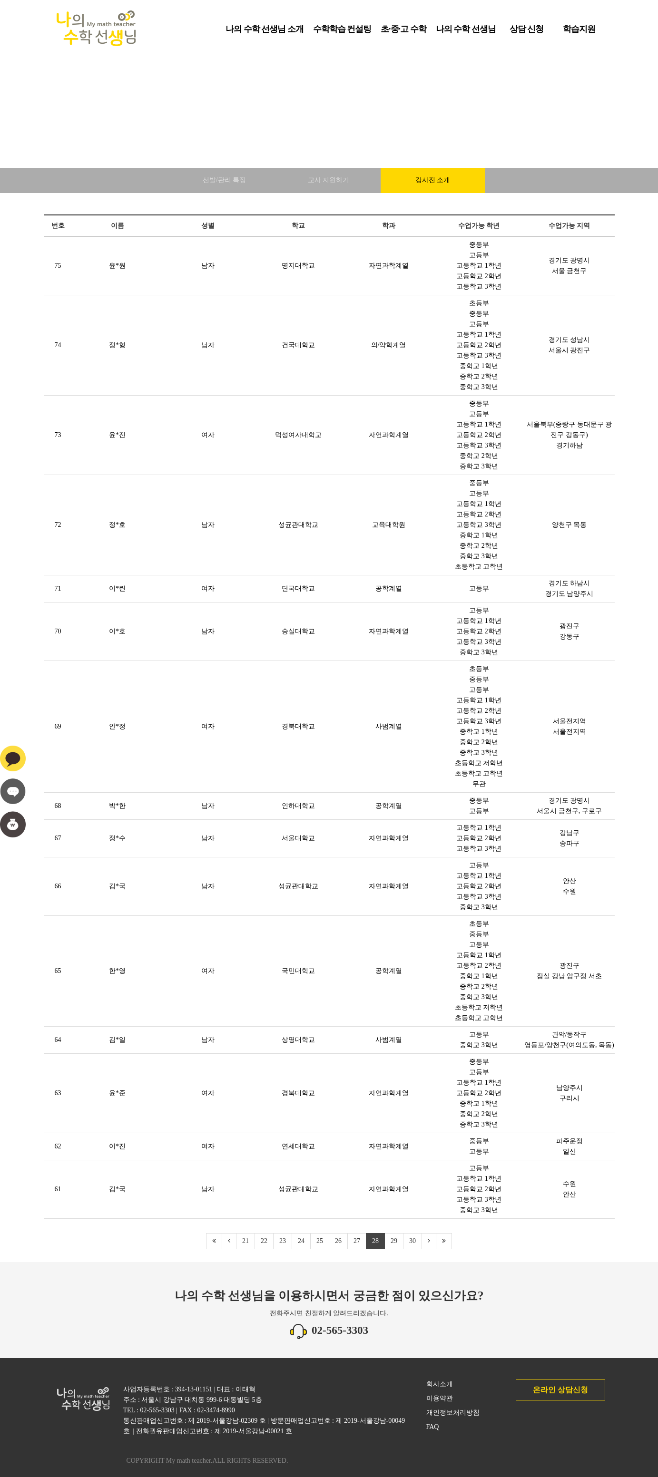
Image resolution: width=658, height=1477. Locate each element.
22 (264, 1240)
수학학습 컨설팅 (342, 32)
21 (245, 1240)
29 (394, 1240)
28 (375, 1240)
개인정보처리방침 (453, 1412)
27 (357, 1240)
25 (319, 1240)
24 (301, 1240)
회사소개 (439, 1384)
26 (338, 1240)
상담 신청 (526, 32)
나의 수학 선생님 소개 (265, 32)
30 (412, 1240)
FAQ (432, 1426)
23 (282, 1240)
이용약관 (439, 1398)
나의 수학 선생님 (466, 32)
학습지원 (579, 32)
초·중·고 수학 (403, 32)
